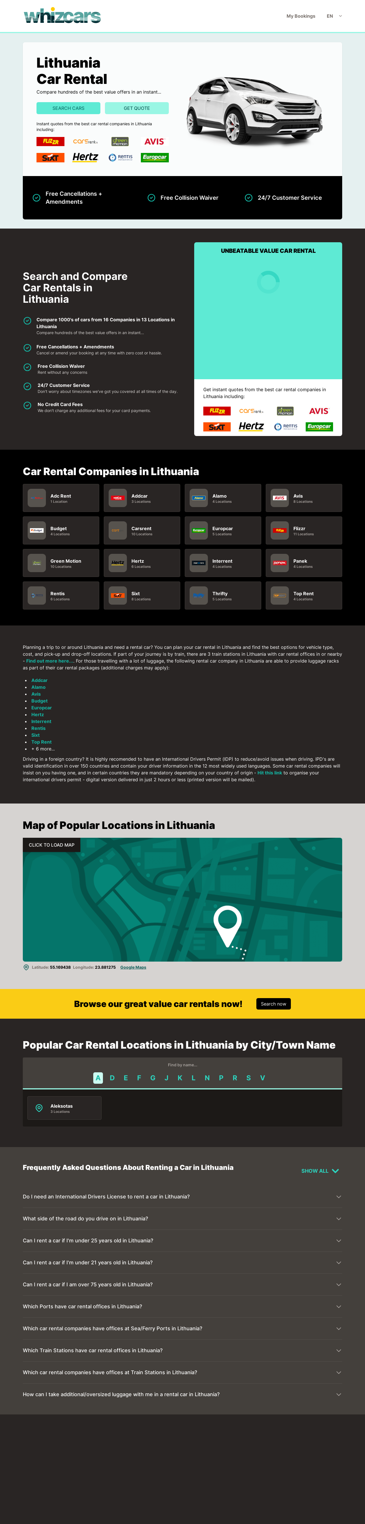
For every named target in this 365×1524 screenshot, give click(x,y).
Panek (300, 561)
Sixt (135, 593)
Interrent (222, 561)
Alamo (219, 495)
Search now (273, 1004)
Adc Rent (60, 495)
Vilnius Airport (224, 1463)
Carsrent (141, 528)
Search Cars (68, 108)
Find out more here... (49, 661)
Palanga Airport (146, 1463)
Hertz (137, 561)
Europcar (222, 528)
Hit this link (269, 773)
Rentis (57, 593)
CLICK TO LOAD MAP (51, 845)
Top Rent (303, 593)
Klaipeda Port (65, 1520)
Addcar (139, 495)
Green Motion (65, 561)
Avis (298, 495)
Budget (58, 528)
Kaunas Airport (67, 1463)
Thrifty (220, 593)
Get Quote (137, 108)
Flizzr (299, 528)
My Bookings (301, 16)
